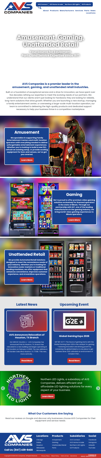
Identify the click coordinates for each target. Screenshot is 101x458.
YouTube (92, 448)
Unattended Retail (59, 445)
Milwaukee (40, 448)
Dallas (38, 442)
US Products (86, 4)
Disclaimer (73, 456)
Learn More (26, 160)
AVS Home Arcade (56, 4)
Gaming (55, 442)
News (93, 10)
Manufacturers (67, 10)
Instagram (93, 442)
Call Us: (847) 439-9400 (18, 449)
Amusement (57, 440)
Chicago (39, 440)
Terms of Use (65, 456)
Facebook (92, 440)
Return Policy (55, 456)
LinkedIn (92, 445)
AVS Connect (43, 4)
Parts (86, 10)
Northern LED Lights (72, 4)
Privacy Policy (45, 456)
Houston (39, 445)
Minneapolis (41, 450)
